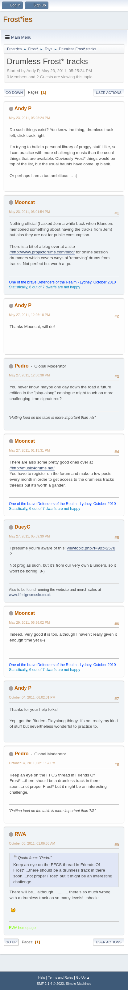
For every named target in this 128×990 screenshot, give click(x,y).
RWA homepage (22, 928)
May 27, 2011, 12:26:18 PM (29, 315)
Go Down (14, 92)
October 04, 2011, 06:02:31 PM (32, 697)
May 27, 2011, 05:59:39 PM (29, 536)
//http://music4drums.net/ (32, 468)
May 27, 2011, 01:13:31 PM (29, 450)
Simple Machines (78, 983)
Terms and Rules (60, 977)
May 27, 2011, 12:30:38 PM (29, 375)
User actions (109, 92)
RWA (20, 834)
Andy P (22, 108)
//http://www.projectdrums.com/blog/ (42, 252)
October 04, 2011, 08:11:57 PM (32, 763)
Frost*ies (17, 19)
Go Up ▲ (83, 977)
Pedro (21, 365)
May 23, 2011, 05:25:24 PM (29, 118)
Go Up (11, 942)
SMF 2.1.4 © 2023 (50, 983)
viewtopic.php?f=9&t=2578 (91, 548)
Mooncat (24, 202)
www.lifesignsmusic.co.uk (30, 595)
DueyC (22, 527)
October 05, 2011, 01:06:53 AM (32, 843)
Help (41, 977)
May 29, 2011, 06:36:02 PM (29, 622)
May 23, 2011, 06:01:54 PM (29, 212)
